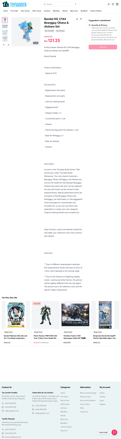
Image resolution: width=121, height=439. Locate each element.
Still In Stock (36, 11)
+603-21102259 (10, 403)
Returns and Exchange (88, 393)
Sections (47, 11)
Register (103, 404)
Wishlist (102, 397)
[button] (104, 432)
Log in (102, 400)
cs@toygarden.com (12, 411)
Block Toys (74, 11)
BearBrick (84, 11)
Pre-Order (14, 11)
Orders (102, 393)
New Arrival (25, 11)
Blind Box (56, 11)
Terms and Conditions (88, 400)
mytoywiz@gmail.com (13, 437)
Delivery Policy (85, 397)
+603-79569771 (10, 429)
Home (5, 11)
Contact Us (84, 412)
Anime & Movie (96, 11)
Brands (65, 11)
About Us (63, 431)
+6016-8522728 (10, 407)
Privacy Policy (85, 404)
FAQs (82, 408)
